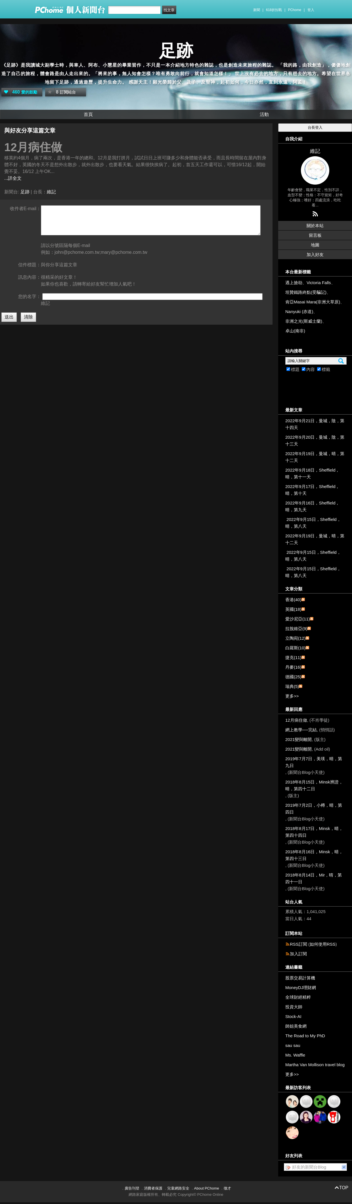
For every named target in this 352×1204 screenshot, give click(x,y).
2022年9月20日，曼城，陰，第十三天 (314, 440)
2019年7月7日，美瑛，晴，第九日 (313, 762)
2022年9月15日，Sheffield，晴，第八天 (313, 523)
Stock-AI (293, 1016)
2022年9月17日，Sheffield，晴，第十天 (312, 490)
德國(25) (293, 676)
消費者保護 (153, 1188)
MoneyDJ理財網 (300, 987)
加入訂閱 (298, 953)
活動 (264, 114)
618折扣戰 (274, 10)
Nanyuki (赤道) (299, 311)
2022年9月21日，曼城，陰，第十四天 (314, 424)
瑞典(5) (292, 686)
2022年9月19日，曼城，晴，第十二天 (314, 457)
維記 (51, 191)
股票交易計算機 (300, 977)
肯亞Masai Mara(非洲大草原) (312, 301)
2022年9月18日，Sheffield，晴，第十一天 (312, 473)
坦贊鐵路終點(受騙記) (305, 292)
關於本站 (315, 225)
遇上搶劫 (293, 282)
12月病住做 (296, 720)
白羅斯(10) (295, 647)
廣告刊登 (132, 1188)
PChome (294, 10)
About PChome (206, 1188)
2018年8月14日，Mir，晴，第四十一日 (313, 878)
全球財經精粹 (298, 997)
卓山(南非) (295, 330)
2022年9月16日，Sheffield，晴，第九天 (312, 506)
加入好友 (315, 254)
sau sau (292, 1045)
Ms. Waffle (295, 1055)
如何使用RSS (323, 944)
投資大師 (293, 1006)
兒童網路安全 (178, 1188)
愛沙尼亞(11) (297, 618)
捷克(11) (293, 657)
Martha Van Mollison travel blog (315, 1064)
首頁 (88, 114)
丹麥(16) (293, 667)
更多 (292, 696)
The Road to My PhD (305, 1035)
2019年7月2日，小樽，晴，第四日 (313, 808)
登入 (310, 10)
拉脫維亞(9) (296, 628)
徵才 (227, 1188)
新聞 (256, 10)
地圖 (315, 244)
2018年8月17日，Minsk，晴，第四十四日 (314, 832)
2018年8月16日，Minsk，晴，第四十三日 (314, 855)
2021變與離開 (298, 739)
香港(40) (293, 599)
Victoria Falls (319, 282)
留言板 (315, 235)
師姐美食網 (296, 1026)
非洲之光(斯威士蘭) (303, 321)
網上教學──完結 (301, 729)
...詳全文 (13, 178)
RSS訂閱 (298, 944)
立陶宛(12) (295, 638)
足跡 (176, 50)
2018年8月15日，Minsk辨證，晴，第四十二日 (314, 785)
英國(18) (293, 609)
